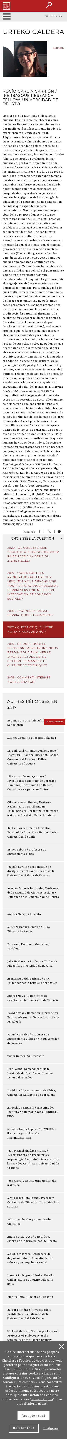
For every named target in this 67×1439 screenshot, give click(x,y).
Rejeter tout (23, 1428)
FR (56, 16)
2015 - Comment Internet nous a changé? (28, 679)
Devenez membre (54, 722)
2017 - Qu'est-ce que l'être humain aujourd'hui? (30, 629)
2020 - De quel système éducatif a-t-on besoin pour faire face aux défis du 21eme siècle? (33, 554)
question (37, 538)
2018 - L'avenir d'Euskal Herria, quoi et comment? (30, 613)
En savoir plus (42, 1399)
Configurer (50, 1428)
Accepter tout (33, 1416)
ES (51, 16)
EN (60, 16)
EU (46, 16)
